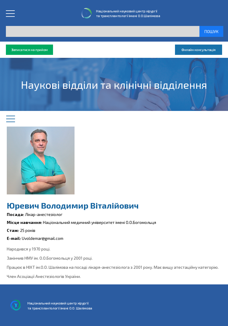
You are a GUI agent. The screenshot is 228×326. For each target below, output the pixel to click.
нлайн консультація (198, 49)
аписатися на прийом (29, 49)
